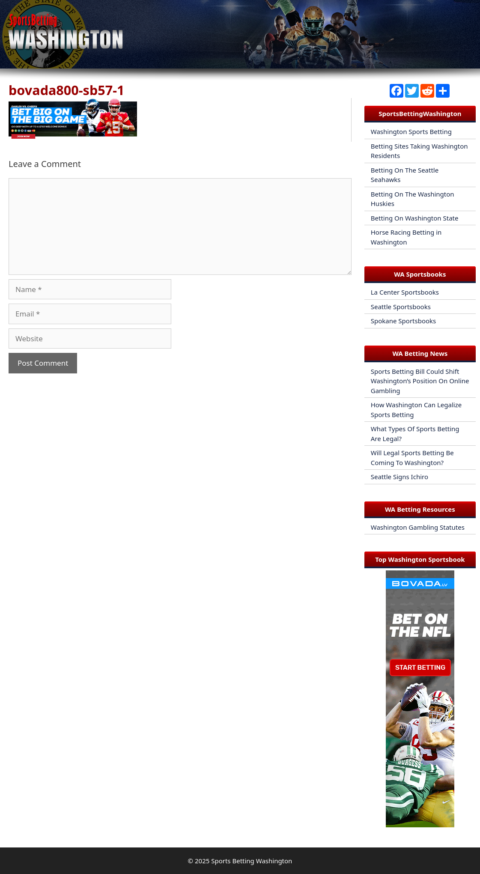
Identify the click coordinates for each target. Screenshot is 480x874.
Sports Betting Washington (251, 860)
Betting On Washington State (415, 218)
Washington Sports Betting (411, 131)
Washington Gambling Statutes (418, 527)
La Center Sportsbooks (405, 292)
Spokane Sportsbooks (403, 320)
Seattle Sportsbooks (401, 306)
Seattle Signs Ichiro (399, 476)
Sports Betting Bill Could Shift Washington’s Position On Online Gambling (420, 381)
